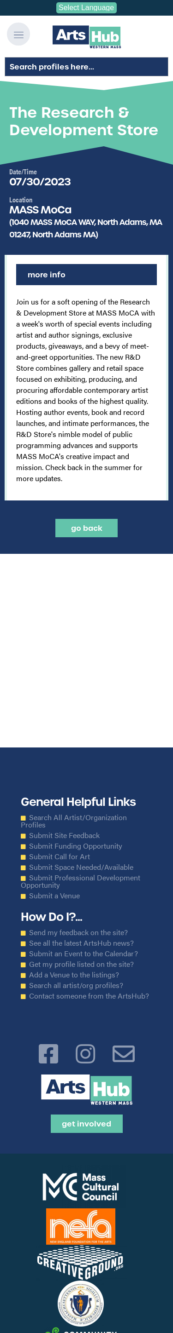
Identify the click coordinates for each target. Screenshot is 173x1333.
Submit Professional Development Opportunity (80, 881)
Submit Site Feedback (64, 835)
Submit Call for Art (59, 856)
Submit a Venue (54, 895)
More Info (47, 275)
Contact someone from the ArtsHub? (89, 996)
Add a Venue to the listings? (74, 974)
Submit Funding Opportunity (75, 846)
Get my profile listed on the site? (81, 964)
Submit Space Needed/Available (81, 867)
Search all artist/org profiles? (76, 985)
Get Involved (86, 1124)
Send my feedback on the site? (78, 932)
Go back (86, 528)
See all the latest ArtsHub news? (81, 943)
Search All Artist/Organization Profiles (74, 821)
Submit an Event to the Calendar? (83, 953)
